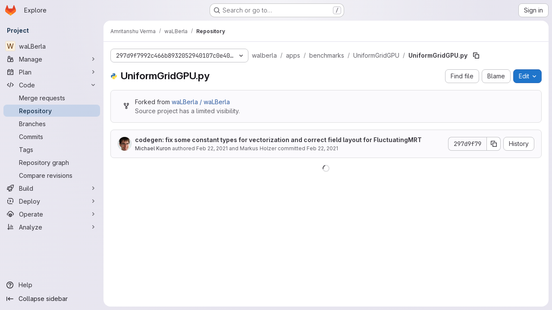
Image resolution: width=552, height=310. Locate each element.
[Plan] (51, 72)
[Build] (51, 188)
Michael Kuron (153, 148)
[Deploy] (51, 201)
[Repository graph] (51, 162)
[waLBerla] (51, 46)
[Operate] (51, 214)
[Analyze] (51, 227)
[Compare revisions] (51, 175)
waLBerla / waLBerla (201, 101)
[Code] (51, 85)
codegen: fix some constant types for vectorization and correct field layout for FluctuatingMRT (278, 139)
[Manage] (51, 59)
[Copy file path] (476, 55)
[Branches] (51, 124)
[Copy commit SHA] (494, 144)
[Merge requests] (51, 98)
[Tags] (51, 149)
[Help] (51, 285)
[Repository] (51, 111)
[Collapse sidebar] (51, 299)
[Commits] (51, 136)
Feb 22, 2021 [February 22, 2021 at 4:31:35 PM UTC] (212, 148)
